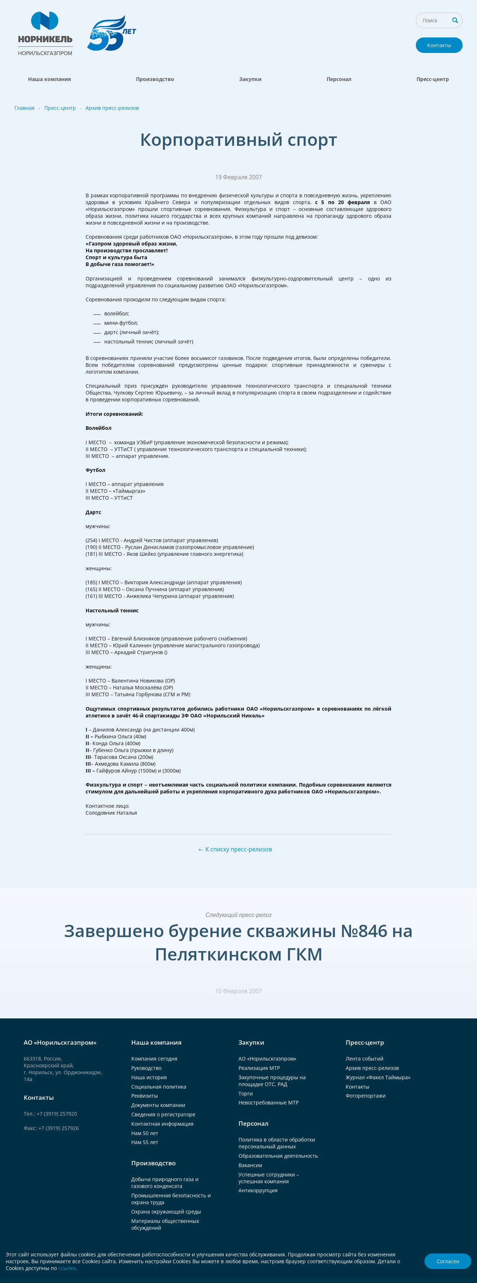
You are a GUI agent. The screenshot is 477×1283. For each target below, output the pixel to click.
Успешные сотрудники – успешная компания (268, 1178)
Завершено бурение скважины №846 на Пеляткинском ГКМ (238, 942)
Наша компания (49, 79)
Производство (155, 79)
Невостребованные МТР (268, 1102)
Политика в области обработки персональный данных (276, 1143)
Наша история (149, 1077)
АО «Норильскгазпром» (267, 1058)
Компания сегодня (154, 1058)
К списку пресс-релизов (238, 849)
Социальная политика (158, 1086)
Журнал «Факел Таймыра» (378, 1077)
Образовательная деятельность (278, 1155)
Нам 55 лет (144, 1142)
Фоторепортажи (366, 1095)
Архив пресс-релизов (112, 107)
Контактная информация (162, 1123)
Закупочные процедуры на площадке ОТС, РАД (272, 1081)
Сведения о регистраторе (163, 1114)
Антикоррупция (258, 1190)
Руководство (146, 1067)
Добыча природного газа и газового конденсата (165, 1182)
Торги (245, 1093)
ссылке (67, 1268)
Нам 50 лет (144, 1133)
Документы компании (158, 1105)
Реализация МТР (259, 1067)
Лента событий (364, 1058)
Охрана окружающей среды (166, 1211)
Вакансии (250, 1165)
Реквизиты (144, 1095)
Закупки (250, 79)
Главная (24, 107)
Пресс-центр (433, 79)
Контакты (439, 45)
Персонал (339, 79)
